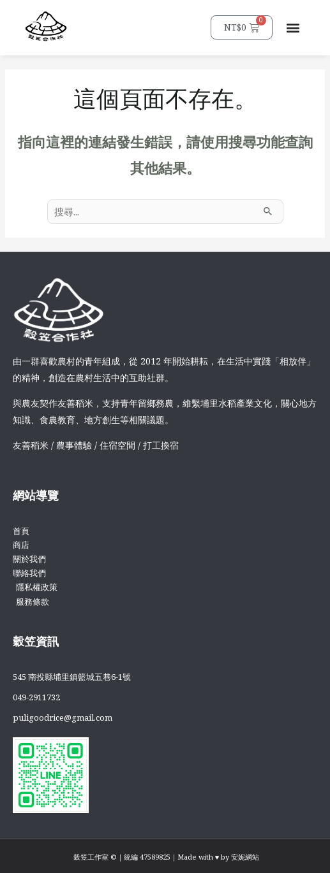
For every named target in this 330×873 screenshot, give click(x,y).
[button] (292, 27)
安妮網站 (245, 857)
